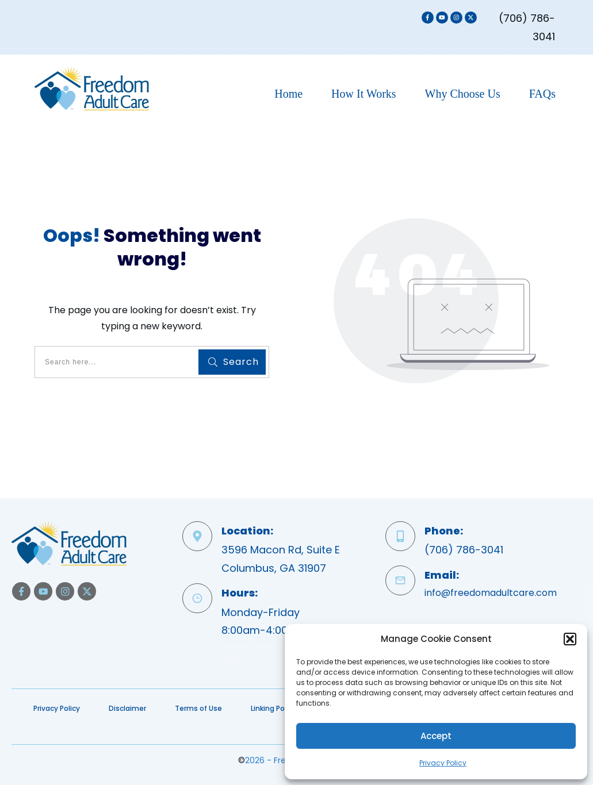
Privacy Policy (442, 763)
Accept (436, 736)
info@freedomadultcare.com (490, 592)
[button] (570, 639)
